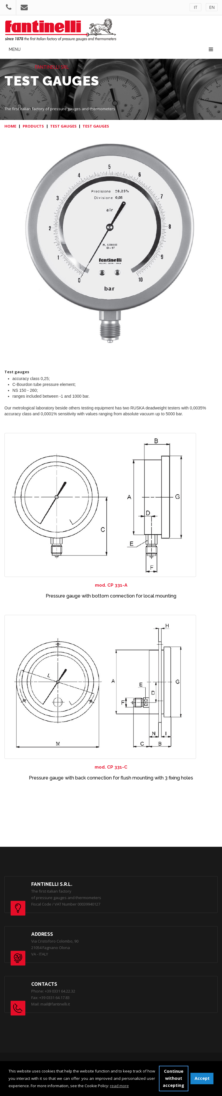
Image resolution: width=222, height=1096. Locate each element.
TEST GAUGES (63, 126)
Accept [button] (202, 1078)
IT (196, 7)
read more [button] (119, 1085)
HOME (10, 126)
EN (212, 7)
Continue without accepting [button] (173, 1078)
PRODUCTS (33, 126)
